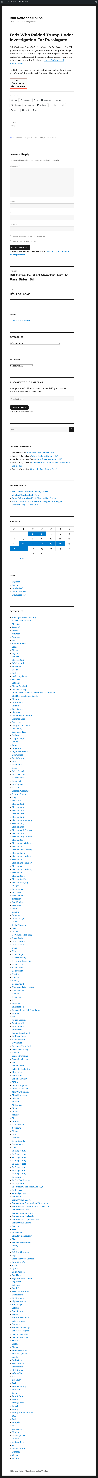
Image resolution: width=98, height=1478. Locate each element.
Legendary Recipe (20, 1059)
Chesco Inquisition (20, 686)
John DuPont (18, 1026)
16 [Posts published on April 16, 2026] (42, 543)
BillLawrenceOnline (26, 18)
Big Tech (16, 653)
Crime (14, 745)
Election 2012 (18, 804)
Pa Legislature (18, 1183)
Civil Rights (17, 709)
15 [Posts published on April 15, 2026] (33, 543)
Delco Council (18, 771)
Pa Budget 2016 (19, 1170)
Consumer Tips (19, 732)
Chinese (15, 699)
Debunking (17, 764)
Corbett (15, 735)
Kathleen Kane (19, 1036)
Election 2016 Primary (22, 820)
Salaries (15, 1308)
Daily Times (17, 755)
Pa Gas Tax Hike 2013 (21, 1180)
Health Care (17, 964)
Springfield (17, 1360)
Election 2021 (18, 846)
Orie (14, 1147)
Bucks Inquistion (20, 676)
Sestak (15, 1344)
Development (18, 784)
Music (14, 1118)
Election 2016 (18, 817)
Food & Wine (18, 902)
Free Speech (17, 905)
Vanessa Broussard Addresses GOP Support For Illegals (37, 501)
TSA (14, 1416)
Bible (14, 647)
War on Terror (18, 1448)
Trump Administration (22, 1412)
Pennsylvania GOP (20, 1210)
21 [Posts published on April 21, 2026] (23, 548)
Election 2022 (18, 853)
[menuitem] (2, 2)
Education (16, 800)
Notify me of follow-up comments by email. (28, 236)
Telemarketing (19, 1386)
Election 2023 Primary (22, 863)
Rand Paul (16, 1275)
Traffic (15, 1399)
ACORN (15, 630)
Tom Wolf (16, 1389)
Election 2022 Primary (22, 856)
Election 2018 (18, 827)
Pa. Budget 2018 (19, 1193)
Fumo (14, 908)
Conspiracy (17, 728)
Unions (15, 1439)
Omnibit (16, 1138)
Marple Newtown (20, 1088)
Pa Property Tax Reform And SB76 (27, 1187)
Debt (14, 761)
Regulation (17, 1281)
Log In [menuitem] (7, 2)
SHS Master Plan (19, 1350)
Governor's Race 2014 (22, 935)
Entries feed (17, 588)
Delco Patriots (18, 774)
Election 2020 (18, 840)
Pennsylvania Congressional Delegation (30, 1203)
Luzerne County (19, 1079)
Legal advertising (20, 1056)
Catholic (16, 683)
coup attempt (18, 738)
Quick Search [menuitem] (24, 2)
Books (15, 670)
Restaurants (17, 1295)
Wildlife (15, 1458)
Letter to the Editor (21, 1069)
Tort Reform (17, 1396)
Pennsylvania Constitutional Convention (30, 1206)
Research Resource (20, 1291)
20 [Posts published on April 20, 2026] (14, 548)
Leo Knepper (18, 1066)
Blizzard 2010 (18, 660)
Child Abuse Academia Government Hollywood (33, 692)
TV (13, 1425)
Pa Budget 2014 (19, 1164)
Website (14, 224)
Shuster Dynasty (19, 1353)
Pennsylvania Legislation (23, 1216)
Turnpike (16, 1422)
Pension (15, 1226)
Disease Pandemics (20, 791)
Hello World (17, 971)
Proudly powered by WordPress (37, 1471)
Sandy (15, 1314)
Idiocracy (16, 1003)
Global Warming (19, 925)
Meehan (16, 1098)
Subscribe (19, 407)
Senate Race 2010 (20, 1334)
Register (16, 582)
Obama (15, 1131)
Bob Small (16, 666)
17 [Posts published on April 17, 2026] (51, 543)
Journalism (17, 1030)
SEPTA (15, 1340)
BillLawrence (18, 137)
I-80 (14, 1000)
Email (13, 213)
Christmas (16, 706)
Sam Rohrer (17, 1311)
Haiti (14, 951)
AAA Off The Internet (22, 621)
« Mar (22, 558)
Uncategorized (18, 1435)
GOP (14, 928)
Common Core (18, 719)
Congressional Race (21, 725)
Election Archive (19, 879)
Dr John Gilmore (19, 794)
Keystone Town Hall (21, 1046)
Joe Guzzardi (18, 1023)
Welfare (15, 1455)
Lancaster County (20, 1049)
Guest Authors (18, 941)
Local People (18, 1075)
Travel (15, 1406)
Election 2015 (18, 814)
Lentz (14, 1062)
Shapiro (15, 1347)
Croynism (16, 748)
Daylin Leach (18, 758)
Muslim (15, 1121)
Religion (16, 1285)
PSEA (14, 1265)
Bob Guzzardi (18, 663)
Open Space (17, 1144)
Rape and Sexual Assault (23, 1278)
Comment (15, 166)
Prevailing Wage (19, 1262)
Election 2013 (18, 807)
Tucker (15, 1419)
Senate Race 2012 (20, 1337)
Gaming (15, 912)
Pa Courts (16, 1177)
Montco (15, 1111)
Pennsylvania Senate (21, 1223)
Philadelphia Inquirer (22, 1236)
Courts (15, 742)
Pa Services (17, 1190)
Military (15, 1102)
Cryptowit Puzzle (20, 751)
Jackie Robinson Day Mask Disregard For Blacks (34, 498)
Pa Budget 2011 (19, 1154)
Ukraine (15, 1432)
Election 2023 (18, 859)
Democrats (17, 781)
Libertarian (17, 1072)
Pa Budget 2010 (19, 1151)
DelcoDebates (18, 778)
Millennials (17, 1105)
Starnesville (17, 1367)
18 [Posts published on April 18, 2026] (60, 543)
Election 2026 (18, 876)
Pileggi (15, 1239)
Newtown (16, 1128)
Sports (15, 1357)
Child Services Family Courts (25, 696)
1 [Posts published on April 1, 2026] (32, 534)
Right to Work (18, 1298)
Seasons (16, 1324)
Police (14, 1249)
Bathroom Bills (19, 643)
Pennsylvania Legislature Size (25, 1219)
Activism (16, 634)
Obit (14, 1134)
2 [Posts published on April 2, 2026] (41, 534)
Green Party (17, 938)
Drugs (14, 797)
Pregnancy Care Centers (23, 1259)
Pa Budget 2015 (19, 1167)
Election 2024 (18, 866)
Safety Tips (17, 1304)
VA (13, 1445)
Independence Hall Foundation (26, 1010)
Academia (16, 627)
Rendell (15, 1288)
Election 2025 (18, 872)
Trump (15, 1409)
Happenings (17, 954)
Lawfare (15, 1052)
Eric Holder (17, 892)
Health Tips (17, 967)
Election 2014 (18, 810)
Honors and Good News (23, 987)
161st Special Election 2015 (24, 617)
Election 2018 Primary (22, 830)
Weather (16, 1452)
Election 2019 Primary (22, 836)
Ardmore (16, 637)
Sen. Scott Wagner (20, 1331)
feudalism (16, 899)
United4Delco (18, 1442)
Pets (14, 1229)
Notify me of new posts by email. (24, 241)
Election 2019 (18, 833)
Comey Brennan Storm (47, 137)
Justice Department (21, 1033)
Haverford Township (21, 961)
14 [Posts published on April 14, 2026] (23, 543)
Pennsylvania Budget (21, 1200)
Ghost (15, 922)
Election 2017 (18, 823)
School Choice (18, 1321)
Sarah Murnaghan (20, 1317)
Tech (14, 1383)
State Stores (17, 1370)
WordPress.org (18, 595)
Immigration (18, 1007)
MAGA (15, 1082)
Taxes (14, 1376)
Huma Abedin (18, 990)
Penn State (17, 1196)
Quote (15, 1268)
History (15, 977)
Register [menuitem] (13, 2)
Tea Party (16, 1380)
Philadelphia (18, 1232)
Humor (15, 994)
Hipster (15, 974)
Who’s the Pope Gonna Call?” (40, 453)
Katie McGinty (18, 1039)
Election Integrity (20, 882)
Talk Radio (17, 1373)
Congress (16, 722)
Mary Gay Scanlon (20, 1092)
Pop (13, 1255)
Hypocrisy (16, 997)
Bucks (14, 673)
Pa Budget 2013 (19, 1160)
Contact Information (21, 321)
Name (13, 201)
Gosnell (15, 931)
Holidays (16, 980)
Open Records (18, 1141)
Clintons (16, 712)
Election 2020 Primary (22, 843)
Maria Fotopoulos (20, 1085)
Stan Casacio (18, 1363)
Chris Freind (17, 702)
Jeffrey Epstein (19, 1020)
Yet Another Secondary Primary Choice (30, 491)
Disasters (16, 787)
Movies (15, 1115)
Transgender (18, 1403)
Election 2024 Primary (22, 869)
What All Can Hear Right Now (25, 495)
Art (13, 640)
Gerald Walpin (18, 918)
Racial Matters (18, 1272)
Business (16, 679)
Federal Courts (18, 895)
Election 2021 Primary (22, 850)
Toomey (16, 1393)
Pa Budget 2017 (19, 1174)
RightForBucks (19, 1301)
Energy (15, 886)
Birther (15, 656)
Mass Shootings (19, 1095)
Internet (16, 1013)
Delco (14, 768)
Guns (14, 948)
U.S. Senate (17, 1429)
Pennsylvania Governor (23, 1213)
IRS (13, 1016)
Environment (18, 889)
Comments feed (19, 591)
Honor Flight (18, 984)
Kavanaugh (17, 1043)
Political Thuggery (20, 1252)
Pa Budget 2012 (19, 1157)
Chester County (19, 689)
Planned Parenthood (21, 1242)
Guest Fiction (18, 944)
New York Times (19, 1124)
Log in (15, 585)
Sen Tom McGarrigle (21, 1327)
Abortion (16, 624)
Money (15, 1108)
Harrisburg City (19, 958)
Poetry (15, 1246)
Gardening (17, 915)
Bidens (15, 650)
